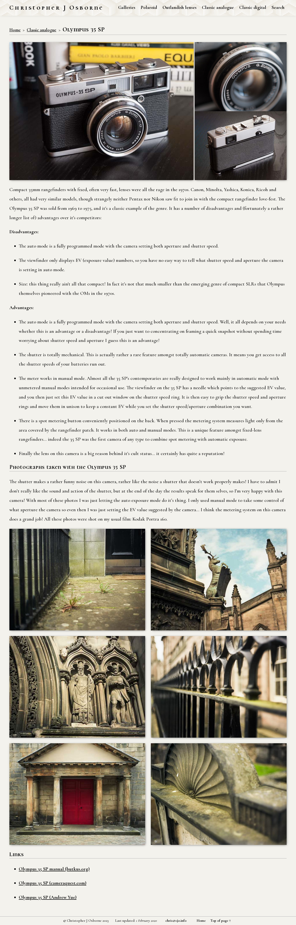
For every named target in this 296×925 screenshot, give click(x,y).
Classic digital (252, 7)
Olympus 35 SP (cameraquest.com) (52, 883)
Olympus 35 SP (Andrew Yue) (47, 897)
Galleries (126, 7)
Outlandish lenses (180, 7)
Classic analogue (218, 7)
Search (278, 7)
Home (15, 30)
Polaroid (149, 7)
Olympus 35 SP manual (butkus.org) (54, 869)
